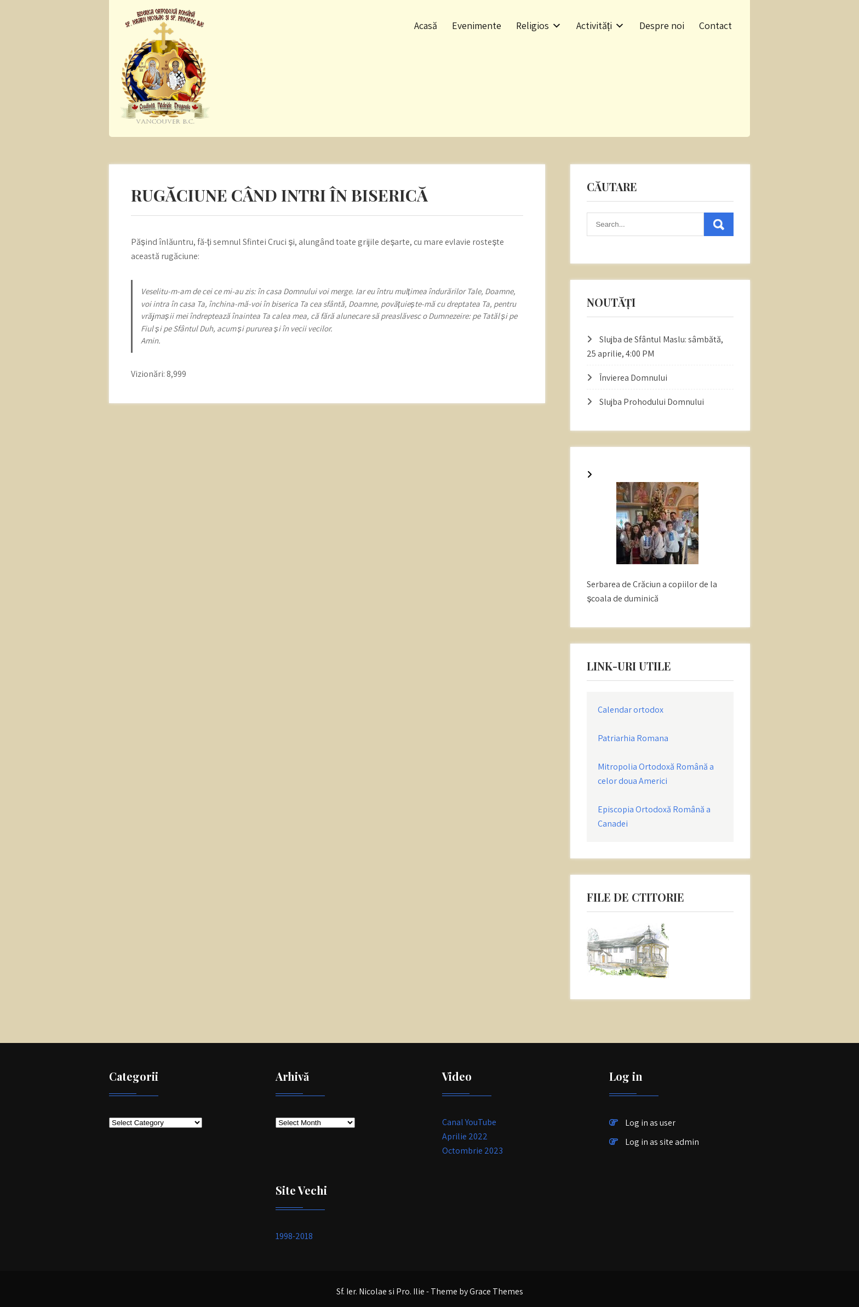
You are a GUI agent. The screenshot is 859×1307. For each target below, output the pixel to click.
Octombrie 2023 (472, 1150)
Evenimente (476, 25)
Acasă (425, 25)
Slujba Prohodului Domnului (651, 402)
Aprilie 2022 (465, 1136)
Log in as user (650, 1122)
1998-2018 (294, 1236)
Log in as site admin (662, 1142)
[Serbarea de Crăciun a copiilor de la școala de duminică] (657, 525)
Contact (715, 25)
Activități (594, 25)
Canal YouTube (469, 1122)
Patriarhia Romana (633, 738)
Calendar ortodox (630, 709)
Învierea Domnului (633, 377)
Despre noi (661, 25)
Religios (532, 25)
